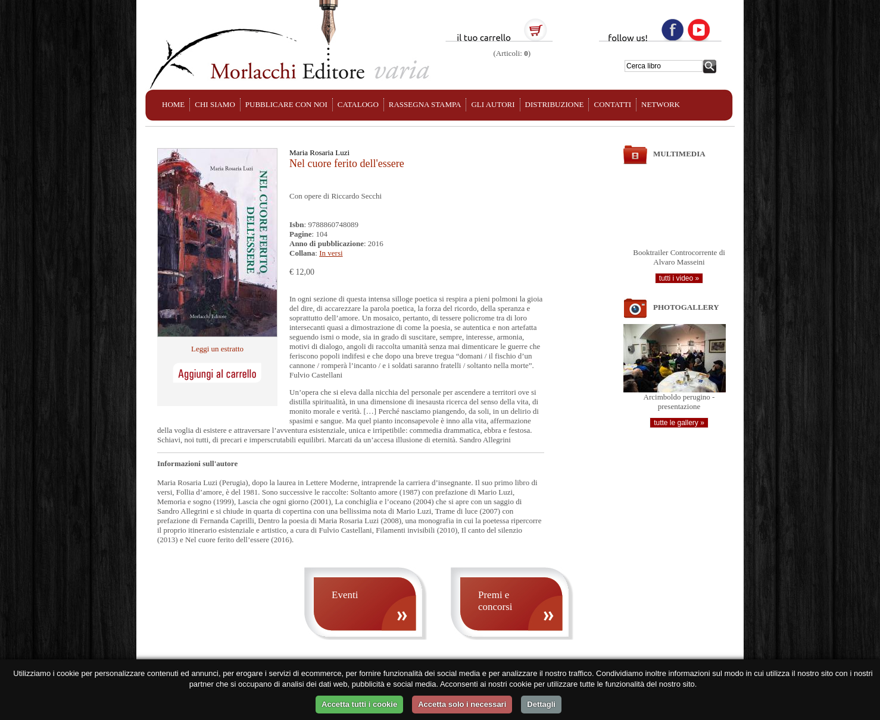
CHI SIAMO (215, 104)
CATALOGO (358, 104)
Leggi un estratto (217, 348)
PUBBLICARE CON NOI (286, 104)
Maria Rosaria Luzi (319, 152)
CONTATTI (612, 104)
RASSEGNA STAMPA (425, 104)
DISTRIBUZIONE (554, 104)
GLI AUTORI (492, 104)
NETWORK (660, 104)
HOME (173, 104)
